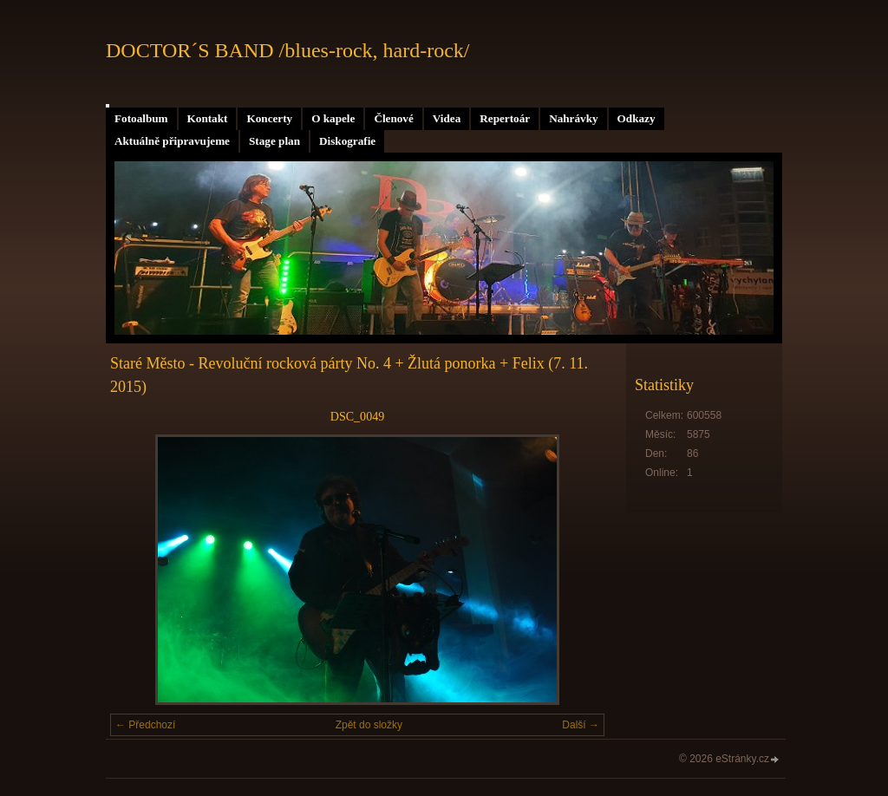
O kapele (333, 118)
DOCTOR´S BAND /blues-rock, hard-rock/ (288, 50)
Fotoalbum (141, 118)
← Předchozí (145, 725)
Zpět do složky (369, 725)
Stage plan (274, 140)
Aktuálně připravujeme (172, 140)
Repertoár (505, 118)
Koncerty (269, 118)
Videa (446, 118)
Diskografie (347, 140)
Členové (393, 118)
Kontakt (207, 118)
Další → (580, 725)
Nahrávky (573, 118)
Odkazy (636, 118)
